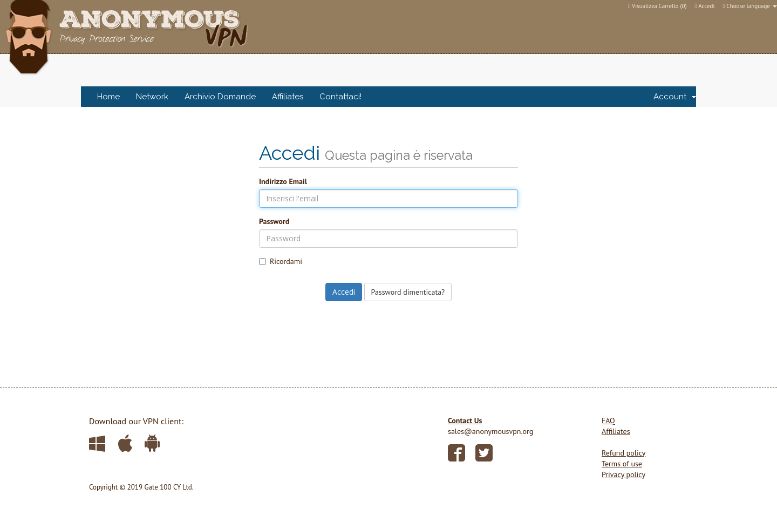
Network (152, 96)
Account (674, 96)
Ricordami (280, 261)
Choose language (750, 6)
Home (108, 96)
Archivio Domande (220, 96)
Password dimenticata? (408, 292)
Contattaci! (340, 96)
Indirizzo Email (283, 181)
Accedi (705, 6)
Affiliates (287, 96)
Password (274, 221)
